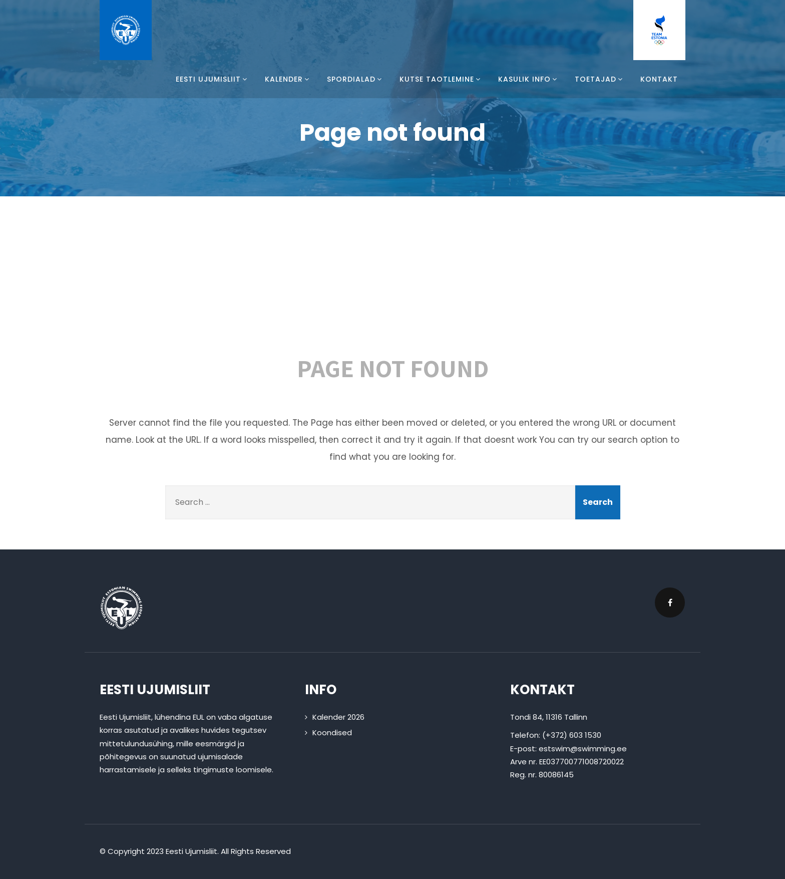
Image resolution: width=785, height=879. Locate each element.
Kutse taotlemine (441, 79)
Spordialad (355, 79)
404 (392, 281)
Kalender (288, 79)
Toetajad (600, 79)
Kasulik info (529, 79)
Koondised (332, 732)
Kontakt (659, 79)
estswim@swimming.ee (583, 748)
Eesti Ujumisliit (213, 79)
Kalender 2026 (338, 717)
